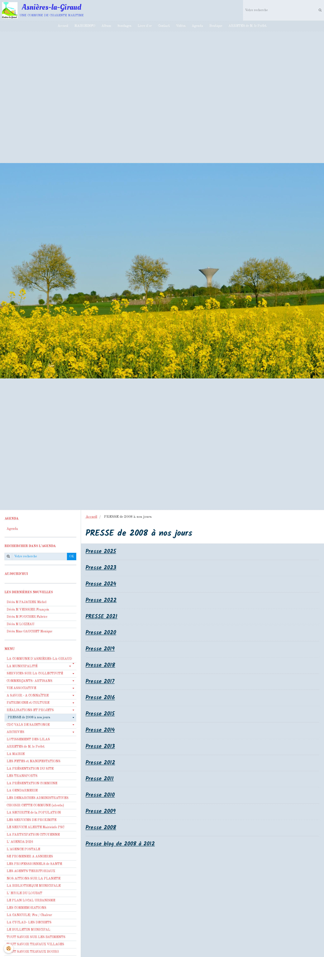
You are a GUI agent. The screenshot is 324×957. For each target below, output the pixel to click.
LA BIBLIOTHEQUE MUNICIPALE (34, 886)
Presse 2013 (101, 747)
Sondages (124, 26)
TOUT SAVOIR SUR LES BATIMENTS (36, 937)
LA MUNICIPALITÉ (22, 666)
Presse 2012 (101, 763)
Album (106, 26)
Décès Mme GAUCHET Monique (29, 631)
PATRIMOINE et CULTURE (28, 703)
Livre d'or (145, 26)
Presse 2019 (100, 649)
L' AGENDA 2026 (20, 842)
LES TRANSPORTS (22, 776)
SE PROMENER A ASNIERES (30, 856)
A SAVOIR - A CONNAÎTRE (28, 695)
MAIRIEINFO (84, 26)
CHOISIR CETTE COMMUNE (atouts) (35, 805)
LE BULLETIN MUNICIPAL (28, 929)
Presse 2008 (101, 828)
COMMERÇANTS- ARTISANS (29, 681)
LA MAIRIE (16, 754)
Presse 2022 (102, 600)
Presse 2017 (100, 682)
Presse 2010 (100, 795)
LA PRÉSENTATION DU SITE (30, 768)
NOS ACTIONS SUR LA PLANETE (33, 878)
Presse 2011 (100, 779)
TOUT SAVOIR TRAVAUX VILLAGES (35, 944)
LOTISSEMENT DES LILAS (28, 739)
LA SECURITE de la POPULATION (34, 812)
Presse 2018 (101, 665)
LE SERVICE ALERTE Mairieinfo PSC (35, 827)
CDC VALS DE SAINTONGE (28, 725)
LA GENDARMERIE (22, 790)
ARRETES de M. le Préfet (248, 26)
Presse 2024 (101, 584)
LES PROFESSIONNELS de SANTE (34, 864)
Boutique (215, 26)
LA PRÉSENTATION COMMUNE (32, 783)
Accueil (63, 26)
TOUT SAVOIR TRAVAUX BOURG (33, 951)
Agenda (197, 26)
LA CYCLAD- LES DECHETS (29, 922)
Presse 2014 (101, 730)
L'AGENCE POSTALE (23, 849)
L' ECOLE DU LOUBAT (24, 893)
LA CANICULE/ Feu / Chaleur (29, 915)
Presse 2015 (100, 714)
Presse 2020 (101, 633)
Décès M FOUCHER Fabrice (27, 617)
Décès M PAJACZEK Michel (27, 602)
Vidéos (181, 26)
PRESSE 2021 (102, 616)
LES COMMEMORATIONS (26, 908)
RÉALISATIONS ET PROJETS (30, 710)
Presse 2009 (101, 812)
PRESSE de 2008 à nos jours (29, 717)
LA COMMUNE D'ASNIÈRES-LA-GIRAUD (39, 659)
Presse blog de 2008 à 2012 (121, 844)
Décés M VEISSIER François (28, 609)
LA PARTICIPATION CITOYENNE (33, 834)
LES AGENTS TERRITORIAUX (31, 871)
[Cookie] (8, 948)
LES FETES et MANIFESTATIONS (33, 761)
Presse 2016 (101, 698)
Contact (164, 26)
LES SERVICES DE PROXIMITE (31, 820)
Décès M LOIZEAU (20, 624)
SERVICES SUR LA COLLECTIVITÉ (35, 673)
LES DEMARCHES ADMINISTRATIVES (37, 798)
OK (71, 556)
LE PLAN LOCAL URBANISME (31, 900)
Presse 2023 (101, 568)
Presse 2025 (101, 551)
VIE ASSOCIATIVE (21, 688)
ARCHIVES (15, 732)
